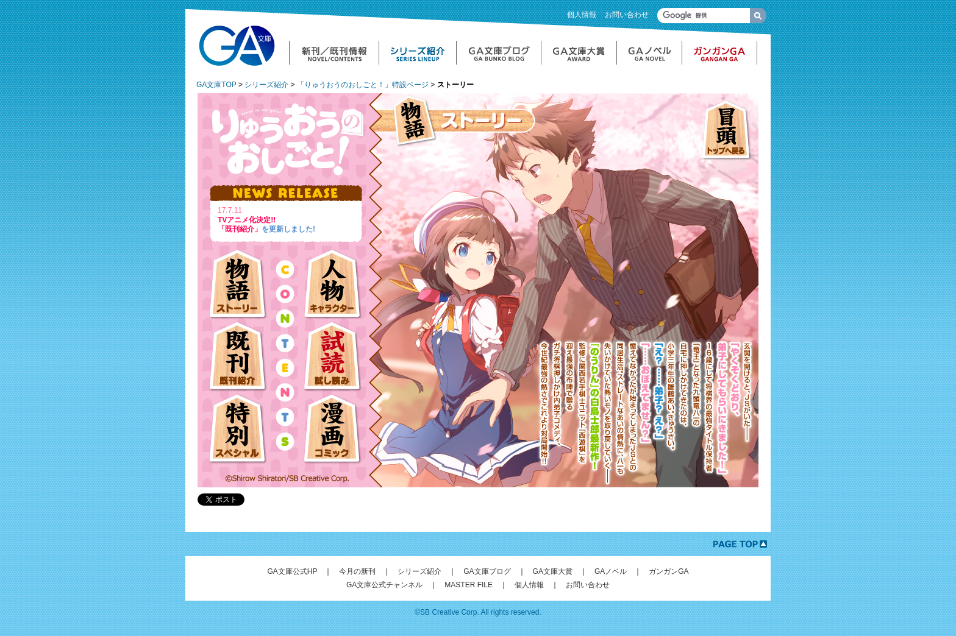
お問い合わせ (627, 14)
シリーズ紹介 (266, 84)
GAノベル (610, 571)
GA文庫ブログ (486, 571)
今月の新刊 (357, 571)
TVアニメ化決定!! (247, 220)
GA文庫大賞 (553, 571)
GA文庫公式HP (292, 571)
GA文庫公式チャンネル (384, 585)
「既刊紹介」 (240, 229)
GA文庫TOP (216, 84)
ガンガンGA (668, 571)
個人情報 (581, 14)
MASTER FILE (468, 585)
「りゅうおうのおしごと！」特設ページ (363, 84)
